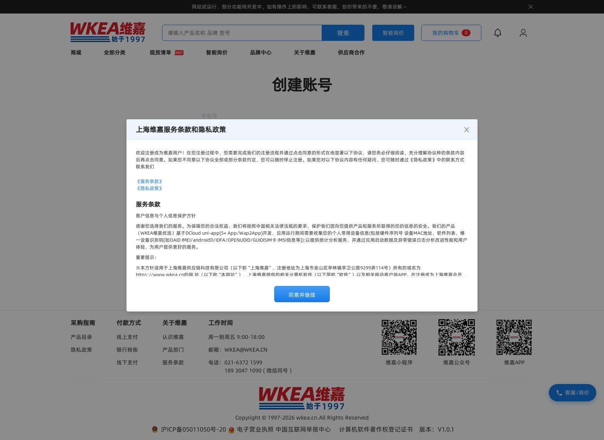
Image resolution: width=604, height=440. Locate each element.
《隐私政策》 (150, 188)
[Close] (466, 130)
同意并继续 (302, 295)
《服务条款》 (150, 181)
